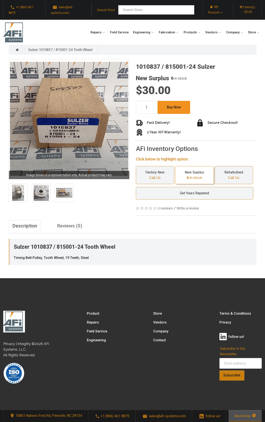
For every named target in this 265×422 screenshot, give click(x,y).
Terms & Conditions (235, 313)
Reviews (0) (69, 226)
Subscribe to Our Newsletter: (232, 351)
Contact (159, 340)
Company (233, 32)
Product (93, 313)
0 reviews (165, 208)
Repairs (96, 32)
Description (24, 226)
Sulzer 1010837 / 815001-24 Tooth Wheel (60, 50)
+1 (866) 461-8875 (21, 10)
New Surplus (194, 175)
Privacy (225, 322)
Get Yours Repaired (192, 193)
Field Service (119, 32)
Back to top (245, 415)
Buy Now (174, 107)
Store (252, 32)
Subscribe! (231, 375)
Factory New (155, 175)
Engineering (141, 32)
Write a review (187, 208)
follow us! (210, 416)
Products (190, 32)
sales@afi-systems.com (62, 10)
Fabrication (167, 32)
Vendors (211, 32)
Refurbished (234, 175)
